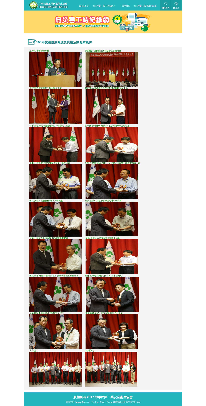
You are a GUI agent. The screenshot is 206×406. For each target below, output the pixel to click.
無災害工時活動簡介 (104, 6)
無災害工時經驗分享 (145, 6)
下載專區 (125, 6)
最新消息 (84, 6)
